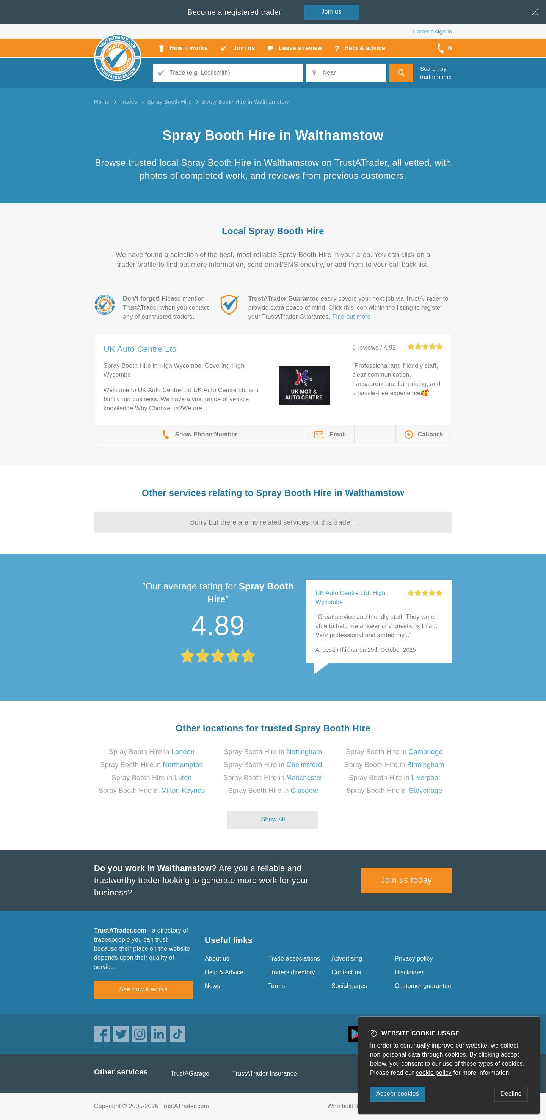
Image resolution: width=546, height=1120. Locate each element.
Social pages (349, 986)
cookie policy (434, 1073)
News (212, 986)
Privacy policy (414, 958)
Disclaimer (409, 972)
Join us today (406, 880)
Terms (276, 986)
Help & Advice (224, 972)
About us (217, 958)
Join (331, 11)
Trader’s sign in (432, 31)
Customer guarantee (423, 986)
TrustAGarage (190, 1073)
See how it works (143, 989)
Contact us (346, 972)
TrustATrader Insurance (264, 1073)
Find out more (352, 316)
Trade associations (294, 958)
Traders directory (291, 972)
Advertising (346, 958)
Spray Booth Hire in (152, 752)
